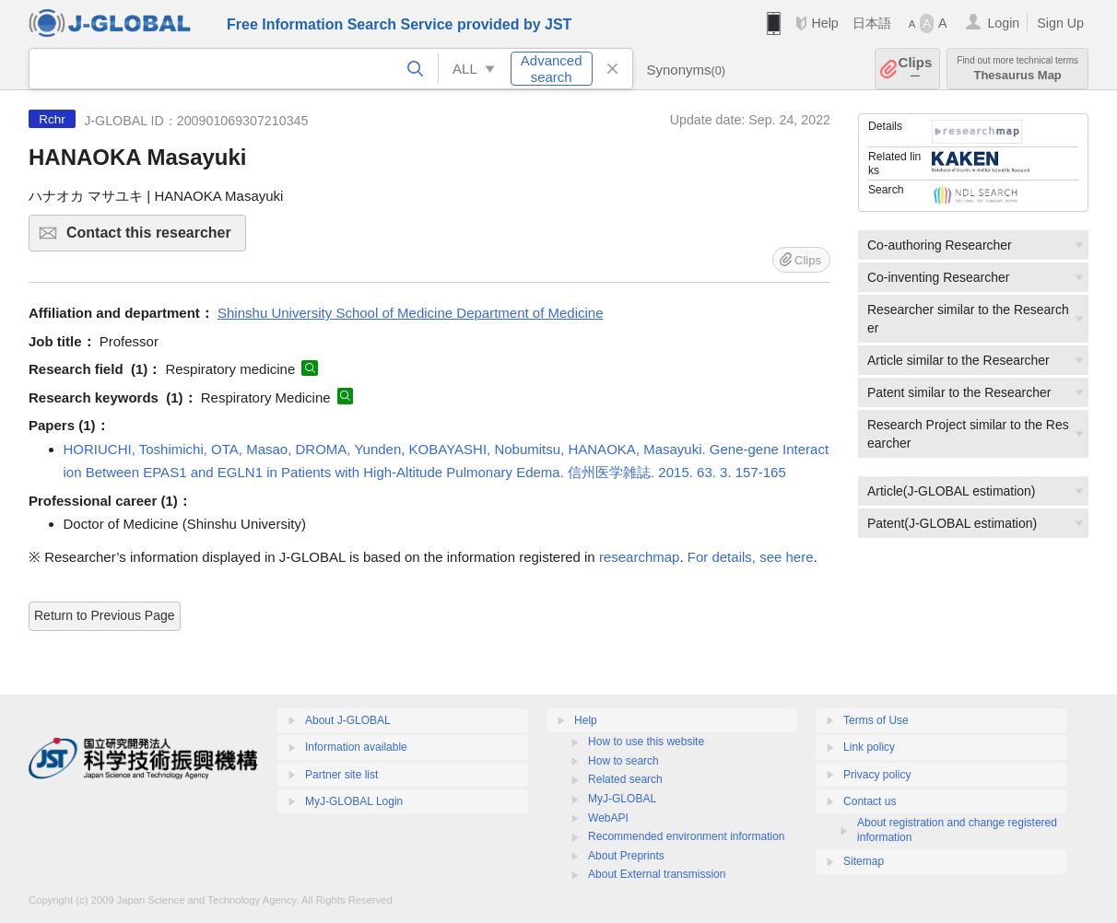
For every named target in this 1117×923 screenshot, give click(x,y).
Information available (356, 747)
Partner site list (341, 774)
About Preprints (626, 855)
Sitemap (863, 861)
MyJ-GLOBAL (622, 798)
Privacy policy (877, 774)
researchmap (639, 557)
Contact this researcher (153, 238)
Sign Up (1060, 23)
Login (1003, 23)
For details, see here (751, 557)
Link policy (869, 747)
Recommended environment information (686, 836)
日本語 (871, 23)
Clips (916, 68)
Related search (625, 779)
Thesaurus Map (1017, 68)
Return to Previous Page (104, 615)
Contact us (869, 801)
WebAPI (608, 818)
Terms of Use (876, 720)
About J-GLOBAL (348, 720)
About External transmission (656, 874)
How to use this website (646, 741)
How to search (623, 760)
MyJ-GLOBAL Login (354, 801)
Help (824, 23)
